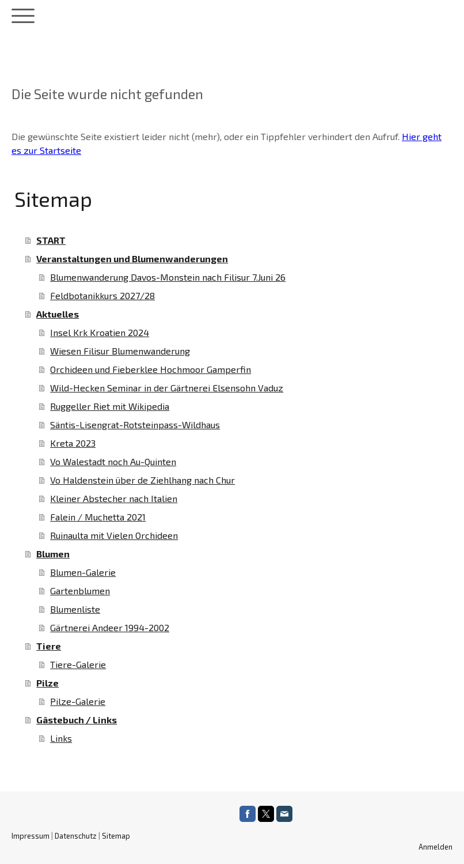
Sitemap (116, 835)
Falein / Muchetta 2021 (98, 516)
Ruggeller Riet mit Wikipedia (109, 406)
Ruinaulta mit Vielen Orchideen (114, 535)
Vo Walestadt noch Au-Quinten (113, 461)
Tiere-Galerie (78, 664)
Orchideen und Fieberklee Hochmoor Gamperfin (150, 369)
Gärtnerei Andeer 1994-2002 (109, 627)
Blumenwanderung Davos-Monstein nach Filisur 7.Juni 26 (168, 276)
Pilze (47, 682)
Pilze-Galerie (77, 701)
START (51, 240)
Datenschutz (76, 835)
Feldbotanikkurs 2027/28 (102, 295)
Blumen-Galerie (83, 572)
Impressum (31, 835)
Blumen (53, 553)
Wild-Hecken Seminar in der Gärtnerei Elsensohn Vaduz (166, 387)
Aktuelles (57, 313)
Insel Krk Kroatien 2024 (99, 332)
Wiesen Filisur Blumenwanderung (120, 350)
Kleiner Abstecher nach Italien (113, 498)
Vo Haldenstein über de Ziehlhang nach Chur (142, 479)
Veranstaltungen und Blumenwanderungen (132, 258)
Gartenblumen (80, 590)
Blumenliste (75, 608)
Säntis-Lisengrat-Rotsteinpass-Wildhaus (135, 424)
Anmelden (435, 846)
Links (61, 738)
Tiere (48, 645)
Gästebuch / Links (76, 719)
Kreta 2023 (73, 442)
